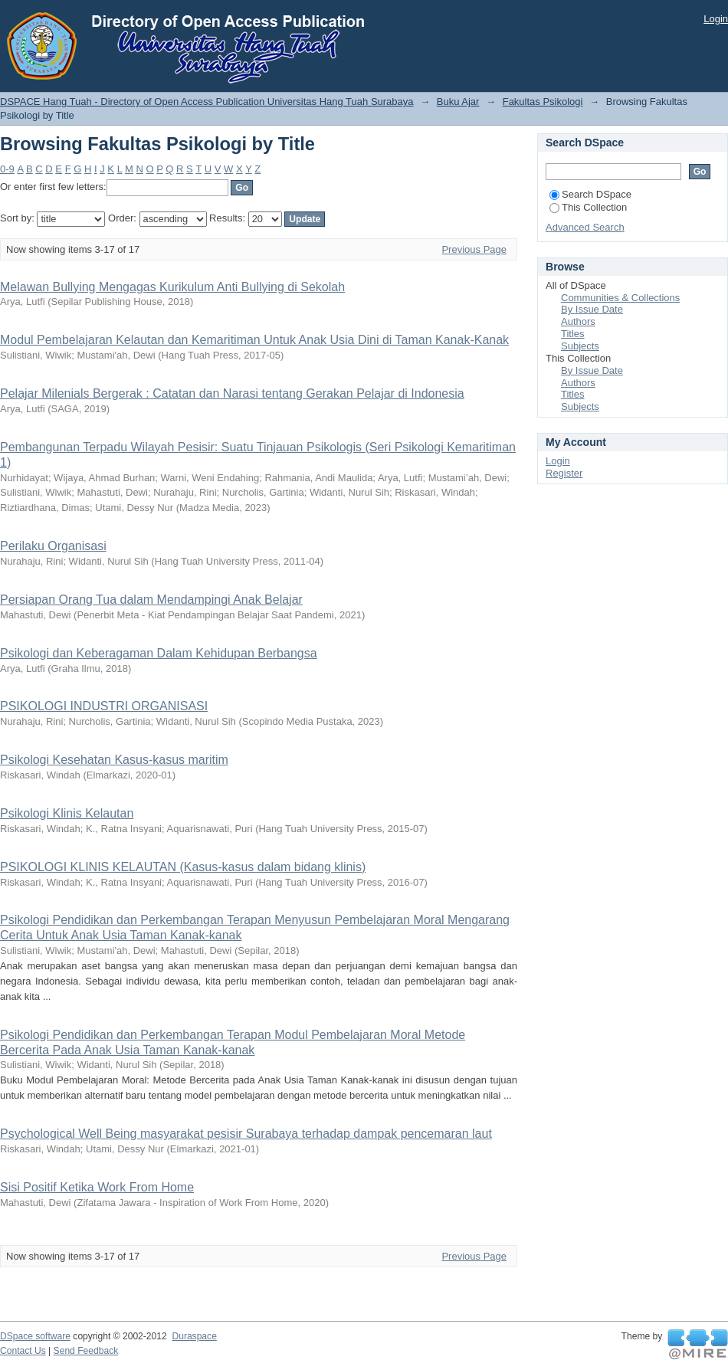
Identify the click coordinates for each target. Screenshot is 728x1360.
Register (564, 473)
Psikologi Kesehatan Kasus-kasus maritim (114, 759)
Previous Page (474, 249)
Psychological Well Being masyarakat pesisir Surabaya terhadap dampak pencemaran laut (246, 1133)
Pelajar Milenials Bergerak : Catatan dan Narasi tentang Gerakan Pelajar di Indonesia (232, 393)
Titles (573, 333)
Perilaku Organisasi (53, 545)
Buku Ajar (458, 101)
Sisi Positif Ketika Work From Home (97, 1187)
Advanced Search (585, 227)
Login (715, 19)
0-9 (7, 169)
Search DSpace (590, 194)
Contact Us (23, 1350)
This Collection (588, 207)
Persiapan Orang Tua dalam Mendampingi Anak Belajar (151, 599)
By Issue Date (592, 309)
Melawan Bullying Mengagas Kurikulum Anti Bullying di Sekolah (172, 286)
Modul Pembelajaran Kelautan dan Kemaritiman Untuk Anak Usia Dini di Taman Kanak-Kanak (254, 339)
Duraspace (194, 1336)
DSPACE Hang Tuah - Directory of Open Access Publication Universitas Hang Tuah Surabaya (207, 101)
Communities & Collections (620, 297)
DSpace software (35, 1336)
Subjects (580, 346)
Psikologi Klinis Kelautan (66, 813)
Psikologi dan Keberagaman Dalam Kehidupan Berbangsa (158, 653)
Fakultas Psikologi (543, 101)
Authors (578, 321)
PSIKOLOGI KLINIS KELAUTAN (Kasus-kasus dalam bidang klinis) (183, 866)
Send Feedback (86, 1350)
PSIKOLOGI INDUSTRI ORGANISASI (104, 706)
